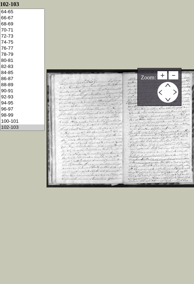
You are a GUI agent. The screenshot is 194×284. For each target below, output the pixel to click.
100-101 (22, 121)
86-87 (22, 79)
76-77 (22, 48)
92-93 (22, 97)
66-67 (22, 18)
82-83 (22, 67)
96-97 (22, 109)
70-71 (22, 30)
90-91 (22, 91)
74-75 (22, 42)
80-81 (22, 61)
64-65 (22, 12)
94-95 (22, 103)
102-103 (22, 127)
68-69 (22, 24)
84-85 (22, 73)
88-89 (22, 85)
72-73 (22, 36)
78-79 (22, 55)
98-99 (22, 115)
